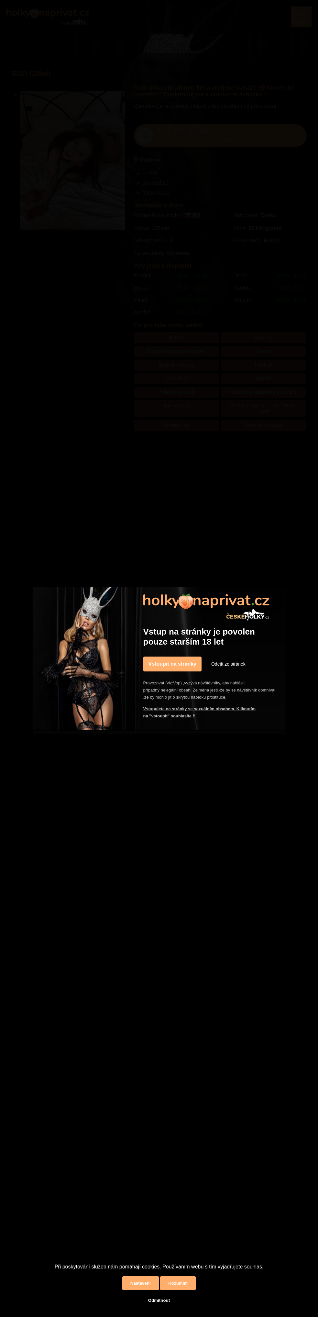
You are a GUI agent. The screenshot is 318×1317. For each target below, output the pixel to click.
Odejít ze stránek (228, 664)
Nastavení (140, 1283)
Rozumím (178, 1283)
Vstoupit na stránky (172, 664)
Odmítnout (159, 1300)
